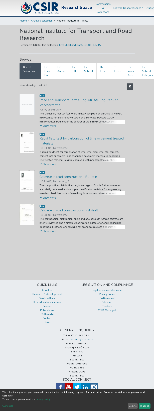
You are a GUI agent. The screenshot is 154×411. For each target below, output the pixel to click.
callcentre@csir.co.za (81, 339)
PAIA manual (107, 298)
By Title (74, 69)
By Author (61, 69)
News (47, 322)
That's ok (144, 405)
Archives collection (42, 21)
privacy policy (43, 399)
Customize (7, 405)
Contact (47, 318)
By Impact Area (131, 71)
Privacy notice (107, 294)
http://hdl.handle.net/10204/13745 (80, 45)
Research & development (47, 294)
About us (47, 290)
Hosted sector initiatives (47, 302)
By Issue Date (47, 71)
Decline (133, 405)
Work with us (47, 298)
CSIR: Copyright (107, 310)
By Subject (88, 69)
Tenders (107, 306)
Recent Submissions (30, 69)
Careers (47, 306)
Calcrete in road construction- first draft (69, 210)
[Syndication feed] (130, 86)
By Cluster (116, 69)
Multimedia (47, 314)
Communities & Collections (103, 8)
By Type (103, 69)
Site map (107, 302)
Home (23, 21)
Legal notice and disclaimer (107, 290)
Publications (47, 310)
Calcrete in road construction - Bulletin (68, 177)
